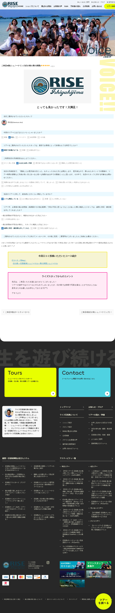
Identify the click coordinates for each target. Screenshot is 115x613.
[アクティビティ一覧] (86, 458)
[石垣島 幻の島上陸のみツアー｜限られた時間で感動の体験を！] (16, 515)
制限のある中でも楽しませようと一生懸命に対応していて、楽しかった (27, 182)
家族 (4, 137)
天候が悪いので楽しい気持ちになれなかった (73, 182)
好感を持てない (33, 150)
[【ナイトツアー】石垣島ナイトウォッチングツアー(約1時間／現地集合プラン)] (102, 525)
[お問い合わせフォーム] (70, 448)
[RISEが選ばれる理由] (70, 431)
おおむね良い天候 (24, 163)
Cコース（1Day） (19, 260)
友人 (11, 137)
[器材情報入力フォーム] (99, 443)
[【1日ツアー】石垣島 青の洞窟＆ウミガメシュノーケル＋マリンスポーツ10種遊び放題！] (102, 481)
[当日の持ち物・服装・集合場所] (102, 429)
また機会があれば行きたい (30, 199)
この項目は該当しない (10, 219)
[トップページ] (72, 407)
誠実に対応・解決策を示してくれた (15, 228)
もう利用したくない (57, 199)
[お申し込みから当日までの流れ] (102, 423)
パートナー (20, 137)
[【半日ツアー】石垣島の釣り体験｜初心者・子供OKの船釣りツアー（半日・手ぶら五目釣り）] (73, 489)
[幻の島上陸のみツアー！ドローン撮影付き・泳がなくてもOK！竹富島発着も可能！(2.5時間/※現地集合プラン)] (73, 500)
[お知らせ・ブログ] (100, 407)
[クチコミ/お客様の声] (70, 440)
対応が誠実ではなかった (48, 228)
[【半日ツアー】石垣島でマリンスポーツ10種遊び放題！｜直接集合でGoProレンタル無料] (73, 530)
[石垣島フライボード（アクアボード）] (16, 482)
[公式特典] (86, 6)
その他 (41, 137)
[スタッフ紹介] (67, 427)
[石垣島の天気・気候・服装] (100, 435)
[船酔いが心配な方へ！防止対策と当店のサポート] (44, 474)
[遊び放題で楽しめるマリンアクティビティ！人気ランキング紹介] (16, 491)
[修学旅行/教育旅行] (69, 444)
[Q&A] (66, 6)
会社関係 (31, 137)
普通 (22, 150)
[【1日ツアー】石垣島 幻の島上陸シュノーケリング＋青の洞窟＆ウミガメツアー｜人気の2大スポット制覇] (102, 491)
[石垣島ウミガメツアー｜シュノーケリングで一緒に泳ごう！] (16, 499)
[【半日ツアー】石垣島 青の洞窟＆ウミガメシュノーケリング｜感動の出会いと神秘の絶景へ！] (73, 479)
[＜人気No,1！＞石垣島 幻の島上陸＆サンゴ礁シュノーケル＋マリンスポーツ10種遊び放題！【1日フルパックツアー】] (102, 471)
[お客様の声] (58, 6)
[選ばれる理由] (46, 6)
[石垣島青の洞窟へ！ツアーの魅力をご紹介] (44, 466)
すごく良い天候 (8, 163)
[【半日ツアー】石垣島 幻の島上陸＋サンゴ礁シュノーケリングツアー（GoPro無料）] (73, 471)
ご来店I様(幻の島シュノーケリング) (96, 312)
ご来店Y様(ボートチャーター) (16, 312)
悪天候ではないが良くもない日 (45, 163)
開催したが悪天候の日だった (70, 163)
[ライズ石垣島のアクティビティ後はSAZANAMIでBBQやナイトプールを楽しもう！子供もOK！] (73, 546)
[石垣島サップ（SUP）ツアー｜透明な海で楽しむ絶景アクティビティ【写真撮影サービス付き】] (73, 520)
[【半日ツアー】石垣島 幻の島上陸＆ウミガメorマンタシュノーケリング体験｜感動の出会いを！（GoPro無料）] (73, 510)
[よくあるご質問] (96, 439)
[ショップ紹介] (67, 423)
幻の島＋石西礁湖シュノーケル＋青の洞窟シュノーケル (35, 263)
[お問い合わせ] (97, 6)
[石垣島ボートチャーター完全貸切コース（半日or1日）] (73, 540)
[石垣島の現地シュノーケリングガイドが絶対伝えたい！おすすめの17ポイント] (16, 466)
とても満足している (9, 199)
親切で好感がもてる (9, 150)
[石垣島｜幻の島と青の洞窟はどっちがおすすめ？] (44, 499)
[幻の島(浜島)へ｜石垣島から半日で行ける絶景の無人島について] (16, 474)
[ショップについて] (32, 6)
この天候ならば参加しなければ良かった (16, 186)
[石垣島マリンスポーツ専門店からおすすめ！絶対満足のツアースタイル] (44, 482)
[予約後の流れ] (75, 6)
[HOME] (20, 6)
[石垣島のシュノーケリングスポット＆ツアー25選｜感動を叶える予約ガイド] (44, 515)
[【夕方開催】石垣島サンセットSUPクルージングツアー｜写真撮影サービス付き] (102, 513)
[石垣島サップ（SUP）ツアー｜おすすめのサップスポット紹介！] (16, 507)
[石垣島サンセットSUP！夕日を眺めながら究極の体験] (44, 507)
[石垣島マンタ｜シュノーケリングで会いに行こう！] (44, 491)
